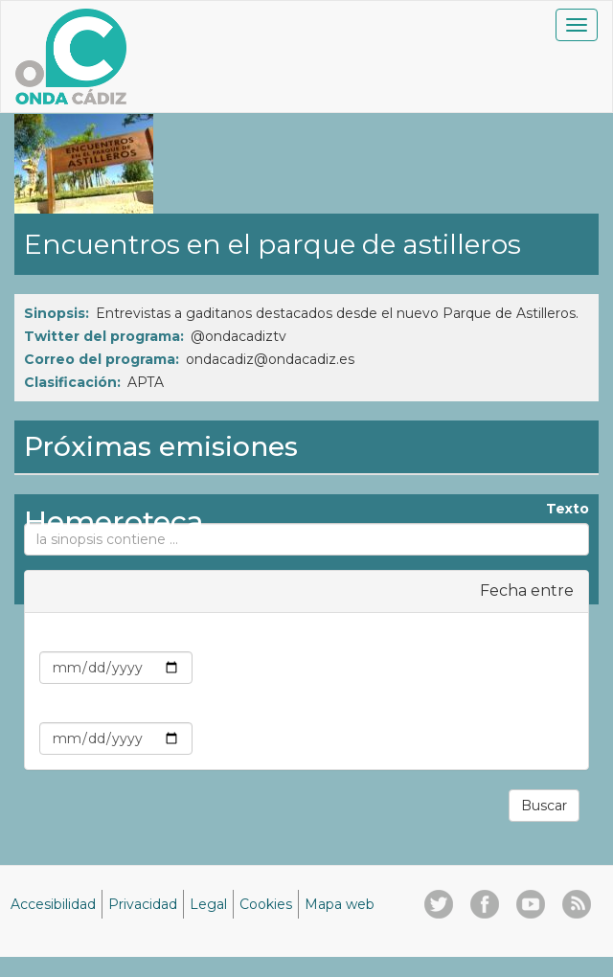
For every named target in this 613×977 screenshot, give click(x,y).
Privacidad (142, 904)
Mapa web (340, 904)
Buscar (544, 805)
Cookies (265, 904)
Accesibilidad (53, 904)
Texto (567, 508)
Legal (208, 904)
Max (559, 707)
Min (561, 637)
